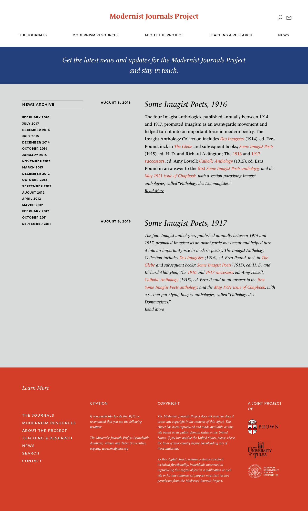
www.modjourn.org (115, 448)
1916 (237, 153)
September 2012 (36, 186)
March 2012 (32, 205)
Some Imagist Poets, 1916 (186, 104)
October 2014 (34, 149)
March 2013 (32, 167)
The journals (33, 35)
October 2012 (34, 180)
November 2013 (36, 161)
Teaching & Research (230, 35)
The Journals (38, 415)
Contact (32, 461)
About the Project (163, 35)
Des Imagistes (232, 138)
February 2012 (35, 211)
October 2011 (34, 218)
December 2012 (36, 174)
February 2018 (36, 117)
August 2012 (33, 193)
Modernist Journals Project (154, 16)
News (283, 35)
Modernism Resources (95, 35)
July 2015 (30, 136)
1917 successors (219, 272)
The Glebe (183, 146)
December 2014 (36, 142)
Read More (154, 190)
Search (31, 453)
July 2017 (30, 124)
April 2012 (31, 199)
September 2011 (36, 224)
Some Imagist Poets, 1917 (186, 223)
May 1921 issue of (170, 175)
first (228, 168)
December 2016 (36, 130)
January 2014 (34, 155)
